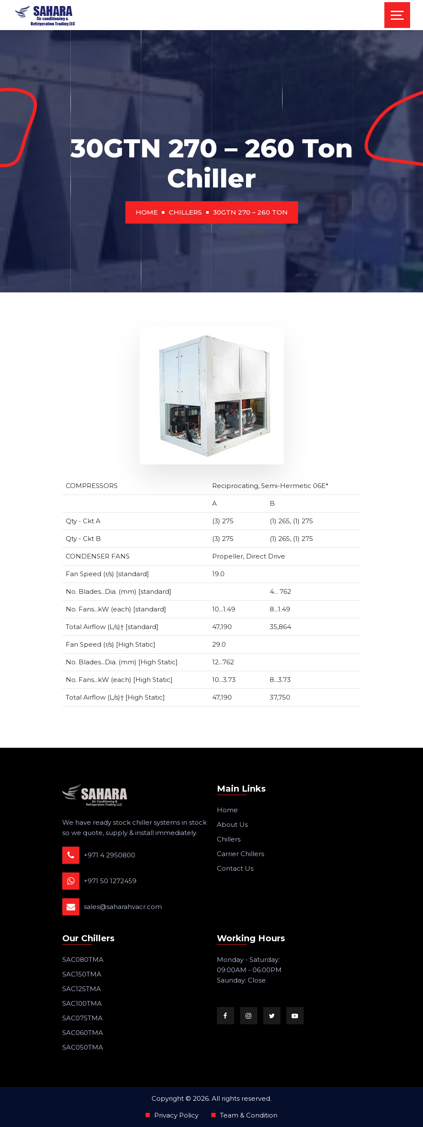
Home (147, 212)
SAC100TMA (82, 1003)
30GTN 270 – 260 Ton (250, 212)
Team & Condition (248, 1115)
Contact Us (235, 868)
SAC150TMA (81, 974)
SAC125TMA (81, 989)
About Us (232, 824)
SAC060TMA (82, 1033)
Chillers (185, 212)
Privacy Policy (176, 1115)
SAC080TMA (82, 959)
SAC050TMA (82, 1047)
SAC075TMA (82, 1018)
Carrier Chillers (240, 854)
